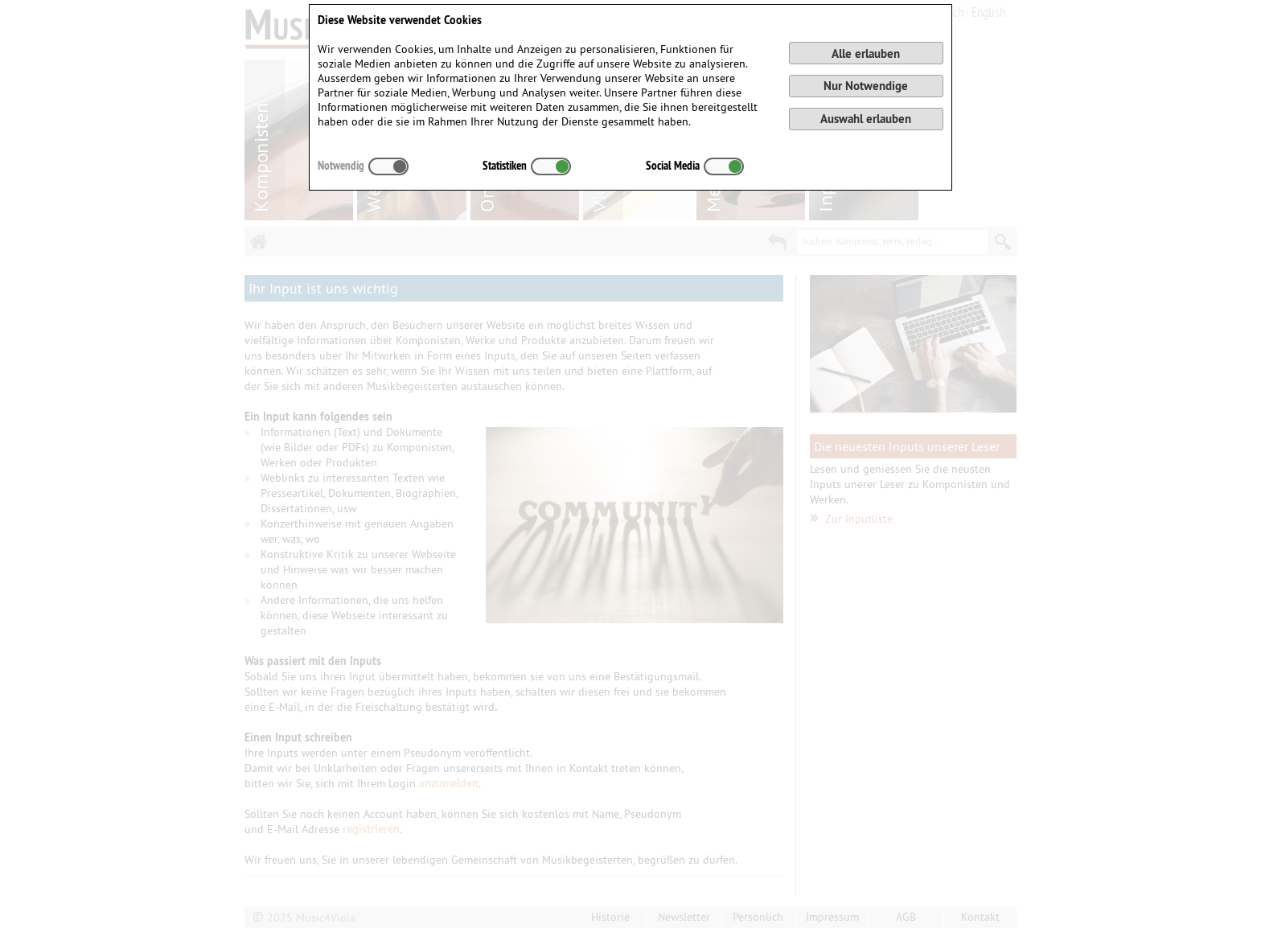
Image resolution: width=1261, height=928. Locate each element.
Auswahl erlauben (865, 118)
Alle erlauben (866, 53)
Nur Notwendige (866, 85)
